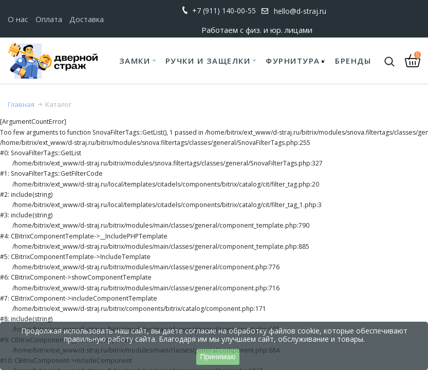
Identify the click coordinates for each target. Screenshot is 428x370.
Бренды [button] (353, 60)
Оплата (48, 19)
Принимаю (217, 357)
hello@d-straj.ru (300, 11)
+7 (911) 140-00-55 (224, 10)
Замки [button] (135, 60)
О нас (18, 19)
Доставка (86, 19)
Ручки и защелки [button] (208, 60)
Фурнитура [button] (293, 60)
